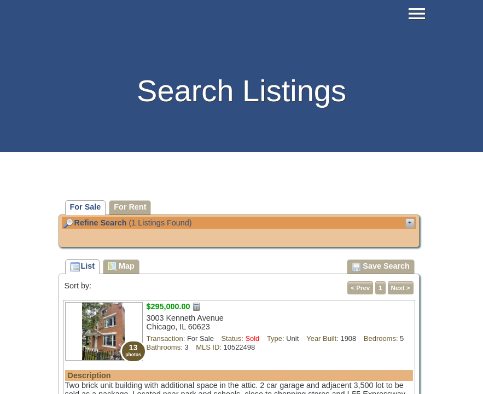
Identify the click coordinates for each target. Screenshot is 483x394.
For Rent (130, 206)
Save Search (381, 267)
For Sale (85, 206)
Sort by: (78, 285)
